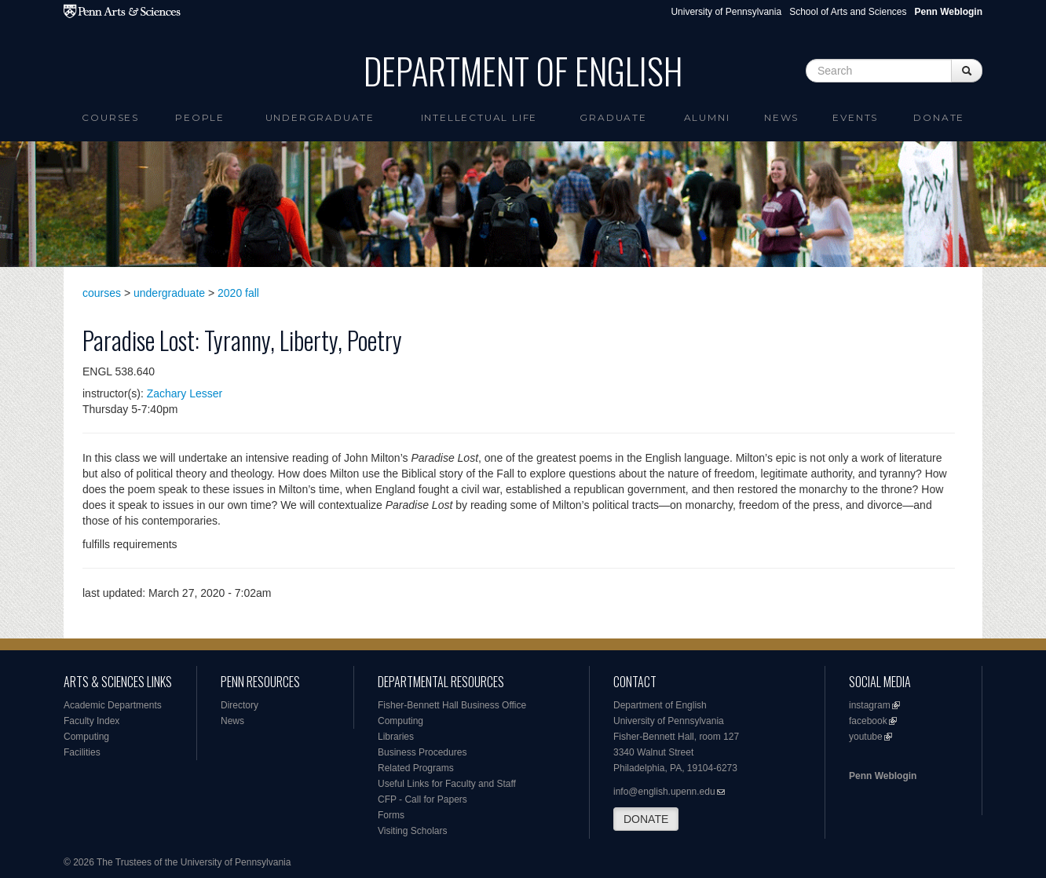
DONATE (646, 819)
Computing (86, 736)
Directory (239, 705)
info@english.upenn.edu (664, 791)
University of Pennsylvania (726, 11)
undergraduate (169, 293)
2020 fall (238, 293)
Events (855, 117)
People (200, 117)
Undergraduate (320, 117)
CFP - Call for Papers (422, 799)
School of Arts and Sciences (847, 11)
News (781, 117)
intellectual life (479, 117)
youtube (866, 736)
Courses (110, 117)
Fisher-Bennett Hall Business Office (452, 705)
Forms (391, 815)
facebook (868, 720)
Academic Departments (113, 705)
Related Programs (416, 768)
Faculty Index (91, 720)
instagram (870, 705)
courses (101, 293)
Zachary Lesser (184, 393)
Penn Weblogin (882, 775)
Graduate (613, 117)
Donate (938, 117)
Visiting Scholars (413, 830)
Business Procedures (422, 752)
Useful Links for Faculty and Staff (447, 783)
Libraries (396, 736)
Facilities (82, 752)
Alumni (707, 117)
